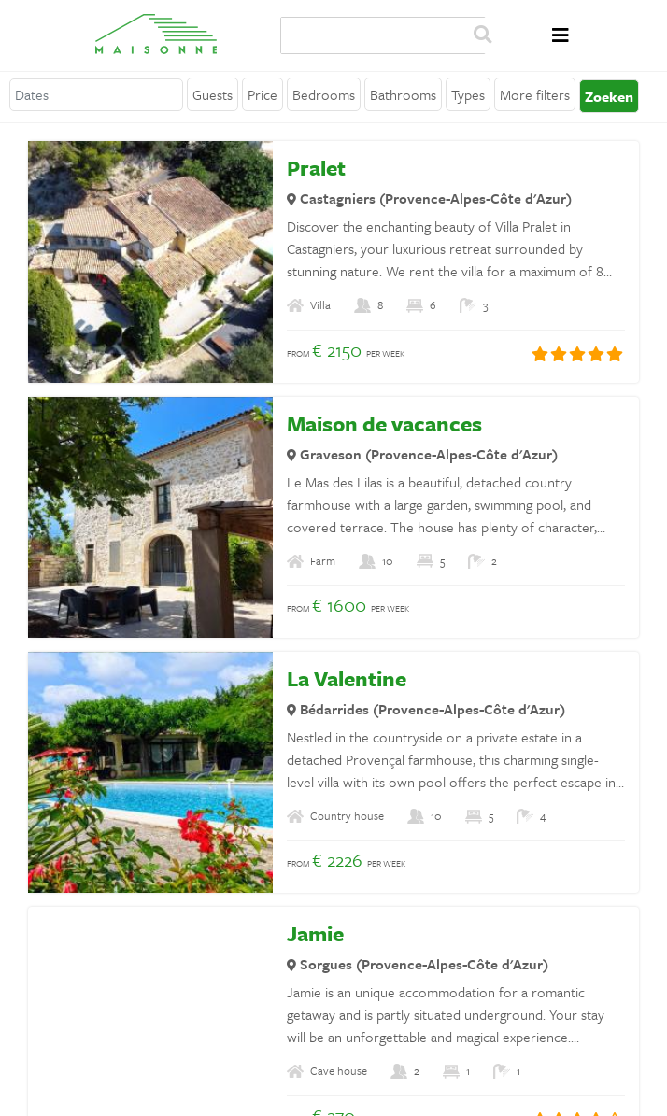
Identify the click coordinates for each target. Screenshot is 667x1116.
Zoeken (482, 35)
